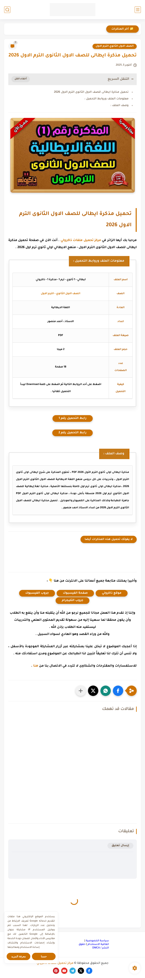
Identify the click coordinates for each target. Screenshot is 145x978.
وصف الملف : (119, 105)
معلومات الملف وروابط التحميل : (106, 98)
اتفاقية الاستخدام (98, 944)
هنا (35, 666)
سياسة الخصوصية (97, 940)
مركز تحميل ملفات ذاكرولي (81, 240)
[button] (118, 691)
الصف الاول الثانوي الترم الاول (115, 46)
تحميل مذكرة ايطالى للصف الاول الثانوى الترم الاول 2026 (91, 92)
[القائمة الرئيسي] (138, 9)
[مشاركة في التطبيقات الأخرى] (81, 691)
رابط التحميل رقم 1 (73, 418)
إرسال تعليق (120, 845)
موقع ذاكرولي (111, 593)
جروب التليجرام (72, 600)
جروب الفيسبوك (37, 593)
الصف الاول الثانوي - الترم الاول (60, 293)
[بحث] (7, 9)
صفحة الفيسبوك (75, 593)
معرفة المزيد (18, 956)
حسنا (44, 956)
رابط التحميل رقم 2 (72, 433)
